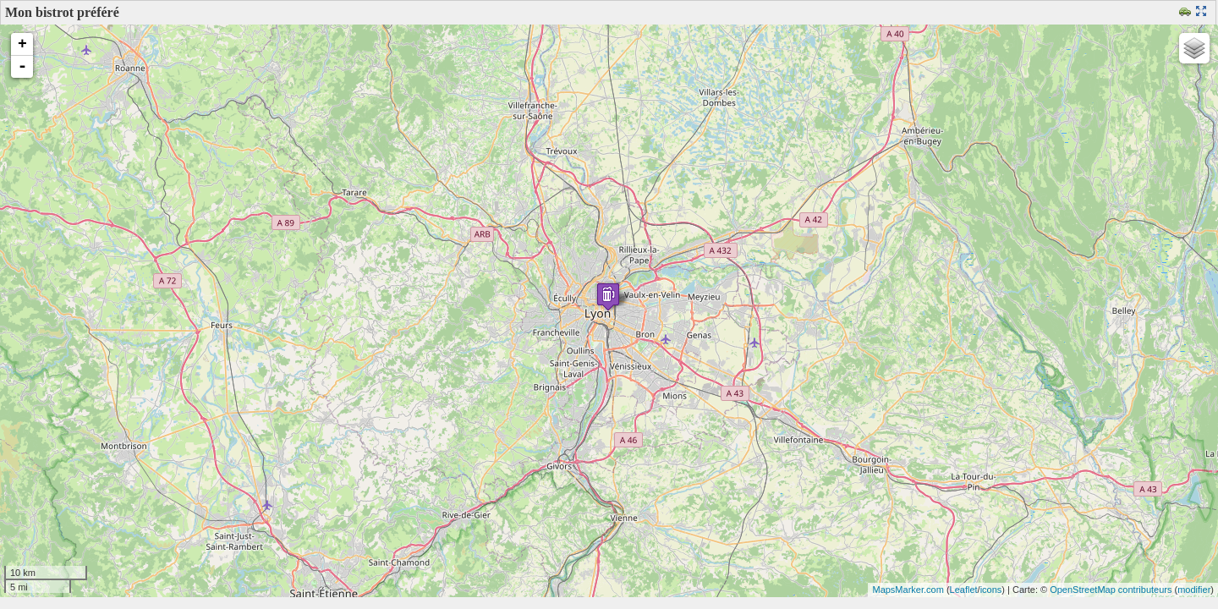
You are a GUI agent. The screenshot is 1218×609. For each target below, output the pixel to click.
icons (991, 589)
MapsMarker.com (907, 589)
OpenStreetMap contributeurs (1110, 589)
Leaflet (964, 589)
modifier (1193, 589)
